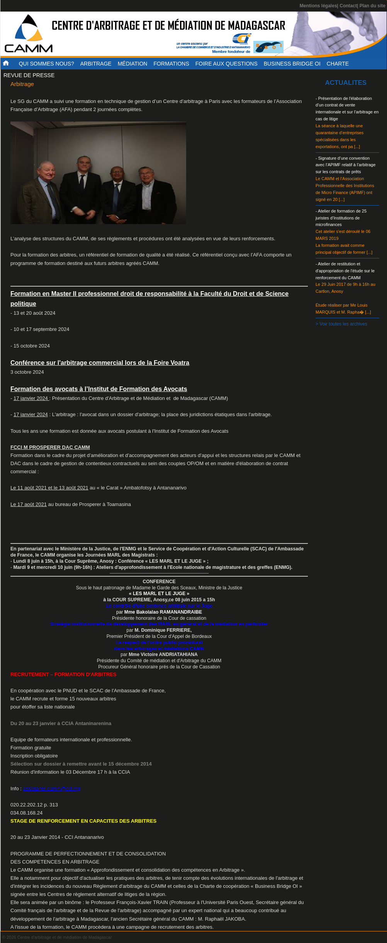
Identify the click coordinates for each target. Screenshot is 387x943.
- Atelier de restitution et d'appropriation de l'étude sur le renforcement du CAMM (345, 270)
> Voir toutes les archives (341, 324)
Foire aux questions (226, 64)
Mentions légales (318, 5)
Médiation (133, 64)
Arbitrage (96, 64)
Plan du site (372, 5)
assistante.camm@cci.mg (51, 788)
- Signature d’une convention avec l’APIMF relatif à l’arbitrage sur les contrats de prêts (345, 165)
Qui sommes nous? (46, 64)
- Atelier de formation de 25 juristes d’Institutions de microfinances (341, 218)
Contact (348, 5)
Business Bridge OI (292, 64)
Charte (338, 64)
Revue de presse (28, 75)
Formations (171, 64)
